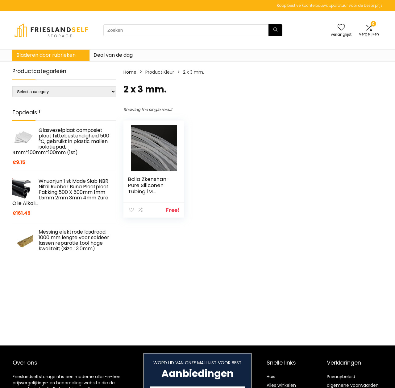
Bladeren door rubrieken (46, 55)
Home (129, 72)
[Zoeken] (275, 30)
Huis (271, 377)
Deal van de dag (113, 55)
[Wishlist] (341, 27)
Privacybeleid (341, 377)
